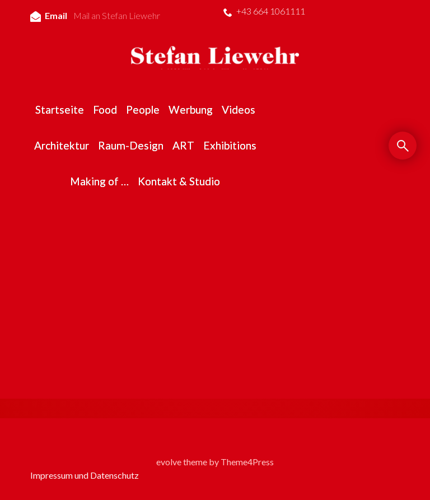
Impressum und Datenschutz (84, 475)
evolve (168, 461)
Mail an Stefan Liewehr (116, 15)
